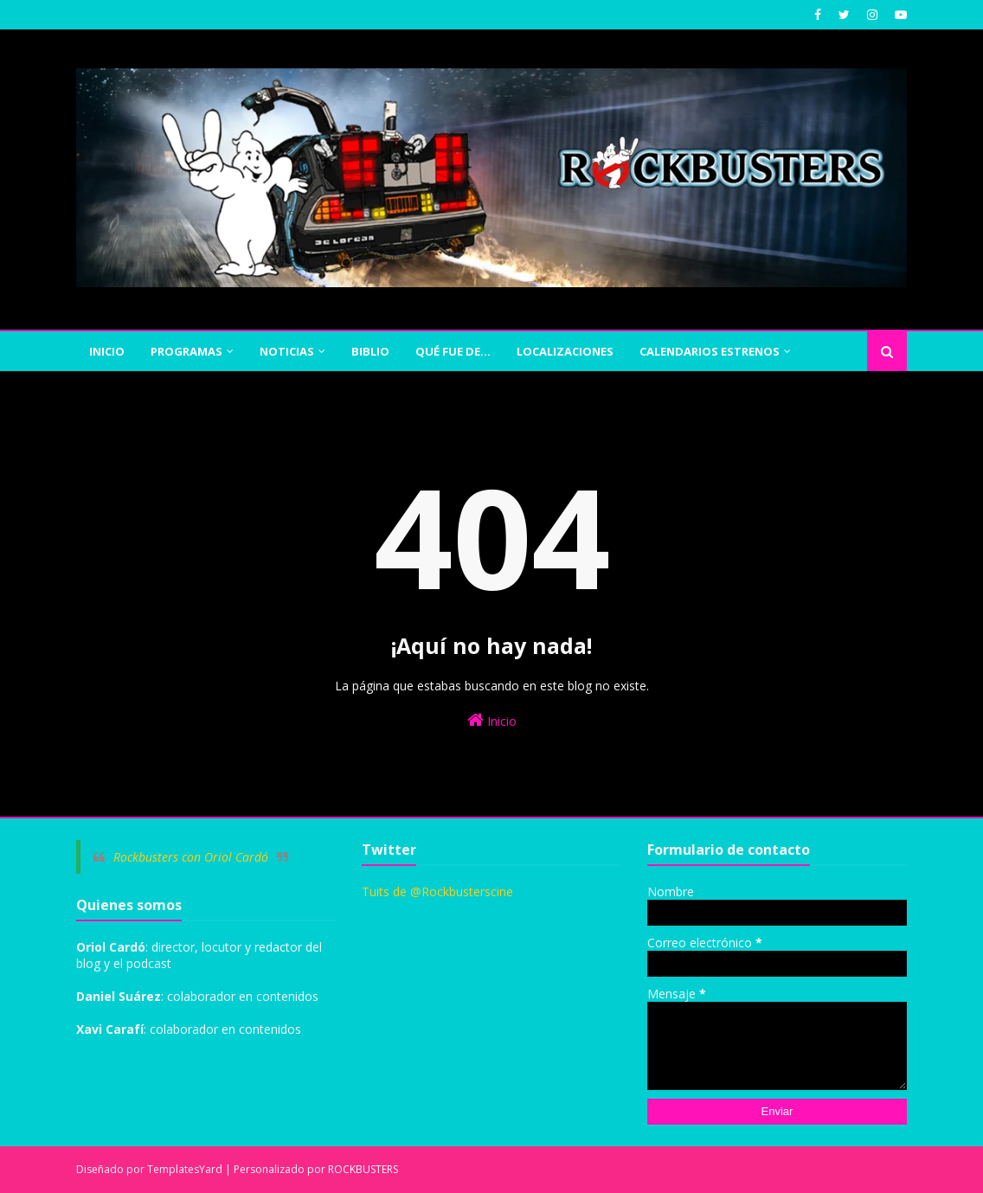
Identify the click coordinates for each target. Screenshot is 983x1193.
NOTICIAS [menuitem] (287, 351)
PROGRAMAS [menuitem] (186, 351)
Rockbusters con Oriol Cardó (190, 857)
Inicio (492, 720)
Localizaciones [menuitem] (565, 351)
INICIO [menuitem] (107, 351)
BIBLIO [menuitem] (370, 351)
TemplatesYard (184, 1169)
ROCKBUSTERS (363, 1169)
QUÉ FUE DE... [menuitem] (453, 351)
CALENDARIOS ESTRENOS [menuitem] (709, 351)
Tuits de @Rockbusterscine (437, 891)
